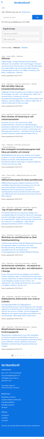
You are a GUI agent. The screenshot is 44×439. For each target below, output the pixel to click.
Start (3, 8)
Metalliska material (8, 397)
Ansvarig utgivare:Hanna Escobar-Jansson (10, 386)
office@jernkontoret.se (9, 378)
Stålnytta (20, 56)
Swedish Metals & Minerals (11, 399)
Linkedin (4, 417)
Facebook (5, 415)
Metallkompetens (7, 404)
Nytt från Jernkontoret (22, 84)
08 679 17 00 (6, 380)
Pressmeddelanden (9, 147)
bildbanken (26, 12)
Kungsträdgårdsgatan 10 (10, 375)
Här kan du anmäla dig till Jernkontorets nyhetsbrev (20, 425)
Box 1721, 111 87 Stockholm (11, 372)
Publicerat (10, 84)
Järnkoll (4, 407)
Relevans (16, 47)
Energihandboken (8, 402)
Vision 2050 (11, 56)
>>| (31, 355)
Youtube (4, 420)
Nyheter (34, 84)
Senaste (25, 47)
